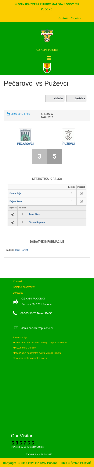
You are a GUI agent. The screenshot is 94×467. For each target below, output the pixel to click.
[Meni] (48, 58)
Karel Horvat (21, 250)
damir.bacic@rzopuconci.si (37, 328)
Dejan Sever (16, 201)
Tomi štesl (34, 214)
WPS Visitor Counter (34, 447)
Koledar (55, 98)
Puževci (68, 144)
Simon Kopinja (37, 222)
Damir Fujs (15, 193)
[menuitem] (76, 18)
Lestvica (76, 98)
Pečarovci (25, 144)
